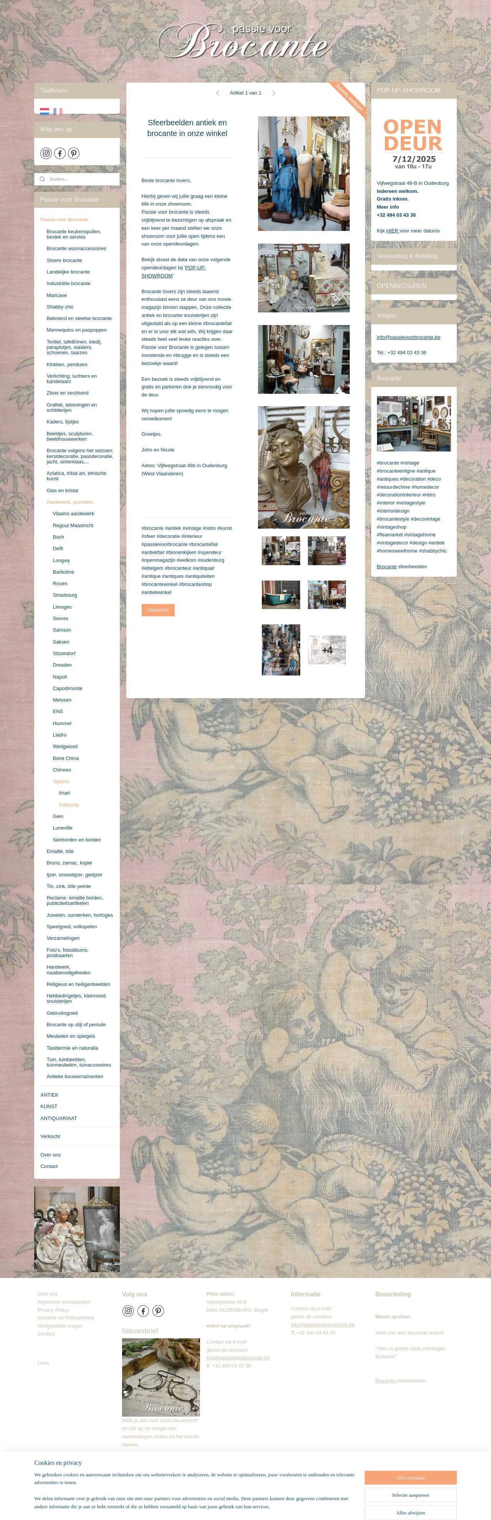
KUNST (48, 1106)
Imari (64, 793)
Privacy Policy (53, 1310)
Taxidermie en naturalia (72, 1048)
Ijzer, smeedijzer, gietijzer (74, 875)
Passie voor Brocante (64, 219)
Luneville (62, 828)
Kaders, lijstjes (62, 422)
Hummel (62, 723)
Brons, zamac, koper (69, 863)
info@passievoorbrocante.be (409, 337)
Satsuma (68, 805)
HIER (393, 231)
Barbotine (63, 572)
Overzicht (158, 610)
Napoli (60, 677)
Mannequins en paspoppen (76, 330)
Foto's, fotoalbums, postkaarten (67, 952)
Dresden (62, 665)
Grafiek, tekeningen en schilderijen (71, 407)
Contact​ (49, 1334)
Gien (58, 816)
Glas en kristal (62, 490)
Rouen (60, 583)
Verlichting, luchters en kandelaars (71, 378)
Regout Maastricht (73, 525)
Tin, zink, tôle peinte (68, 886)
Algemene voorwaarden (64, 1302)
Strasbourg (65, 595)
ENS (58, 711)
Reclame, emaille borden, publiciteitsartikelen (74, 900)
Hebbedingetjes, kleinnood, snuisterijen (76, 998)
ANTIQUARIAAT (58, 1118)
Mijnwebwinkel (337, 1505)
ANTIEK (49, 1095)
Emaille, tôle (60, 851)
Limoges (62, 607)
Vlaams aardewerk (73, 513)
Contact (49, 1166)
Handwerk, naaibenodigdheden (68, 969)
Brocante (387, 566)
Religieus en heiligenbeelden (78, 984)
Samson (62, 630)
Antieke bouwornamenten (74, 1076)
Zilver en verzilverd (67, 393)
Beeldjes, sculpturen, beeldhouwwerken (69, 436)
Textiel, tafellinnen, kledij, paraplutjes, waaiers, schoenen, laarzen (74, 347)
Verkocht (50, 1136)
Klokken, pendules (66, 364)
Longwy (61, 560)
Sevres (60, 618)
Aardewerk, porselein (69, 502)
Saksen (61, 642)
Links (43, 1363)
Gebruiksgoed (62, 1013)
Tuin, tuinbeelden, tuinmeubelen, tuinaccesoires (78, 1062)
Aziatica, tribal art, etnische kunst (76, 475)
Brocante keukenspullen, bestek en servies (73, 234)
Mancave (56, 295)
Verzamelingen (62, 938)
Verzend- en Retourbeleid (66, 1318)
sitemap (239, 1505)
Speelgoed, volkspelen (71, 926)
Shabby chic (60, 307)
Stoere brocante (64, 260)
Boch (58, 537)
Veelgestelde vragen (60, 1326)
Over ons (50, 1155)
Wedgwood (65, 746)
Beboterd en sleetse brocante (79, 318)
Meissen (62, 700)
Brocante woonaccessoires (76, 248)
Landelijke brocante (68, 272)
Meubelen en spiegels (70, 1036)
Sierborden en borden (77, 840)
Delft (58, 548)
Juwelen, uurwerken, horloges (79, 915)
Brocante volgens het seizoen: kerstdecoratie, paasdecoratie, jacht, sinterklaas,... (79, 456)
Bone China (66, 758)
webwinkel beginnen (278, 1505)
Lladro (59, 735)
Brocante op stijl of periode (76, 1024)
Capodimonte (67, 688)
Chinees (62, 770)
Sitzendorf (64, 653)
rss (253, 1505)
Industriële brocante (68, 283)
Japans (61, 781)
